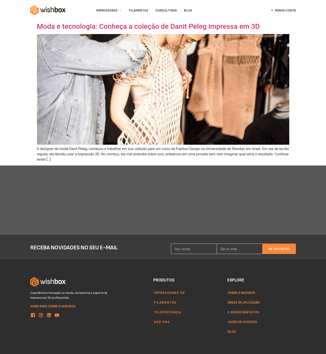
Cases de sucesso (242, 322)
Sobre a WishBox (241, 292)
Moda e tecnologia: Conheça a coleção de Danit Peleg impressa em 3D (148, 26)
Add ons (162, 322)
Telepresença (167, 312)
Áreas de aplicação (244, 302)
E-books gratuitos (243, 312)
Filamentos (165, 302)
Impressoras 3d (169, 292)
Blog (232, 331)
